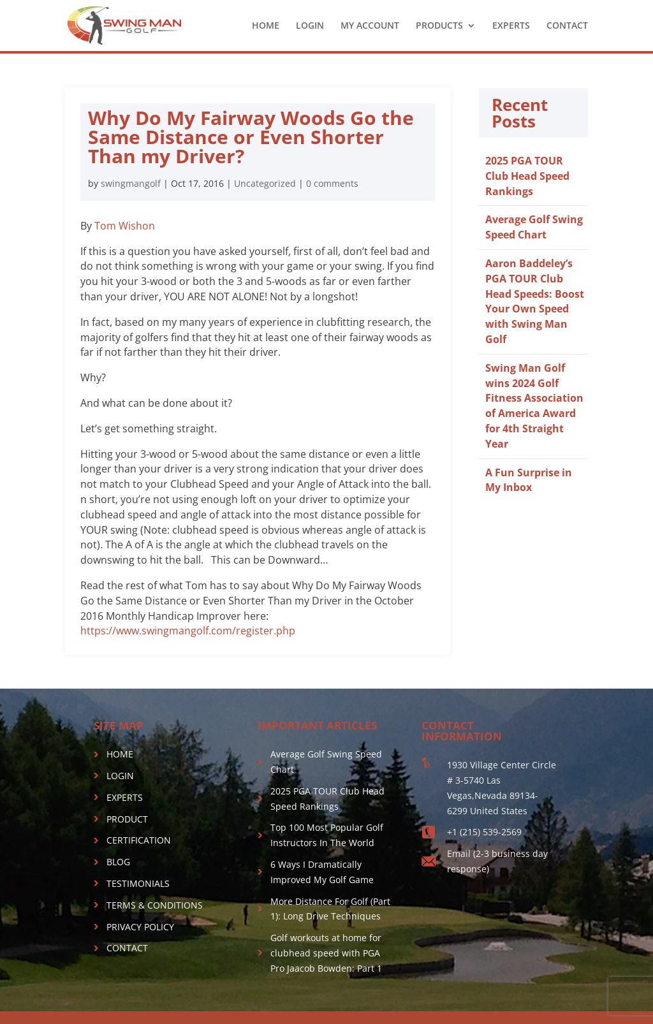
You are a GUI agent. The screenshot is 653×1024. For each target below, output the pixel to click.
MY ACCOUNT (370, 26)
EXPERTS (511, 26)
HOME (265, 26)
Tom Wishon (124, 226)
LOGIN (310, 26)
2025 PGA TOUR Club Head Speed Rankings (527, 176)
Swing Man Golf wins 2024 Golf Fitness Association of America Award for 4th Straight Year (534, 406)
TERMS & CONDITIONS (154, 905)
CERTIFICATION (138, 840)
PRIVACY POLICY (140, 927)
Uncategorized (265, 183)
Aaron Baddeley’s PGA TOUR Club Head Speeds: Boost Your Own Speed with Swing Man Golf (534, 301)
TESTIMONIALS (138, 883)
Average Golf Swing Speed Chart (534, 227)
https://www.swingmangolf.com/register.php (187, 631)
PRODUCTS (439, 26)
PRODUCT (127, 819)
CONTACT (567, 26)
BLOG (118, 862)
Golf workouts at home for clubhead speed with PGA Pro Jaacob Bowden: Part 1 (326, 953)
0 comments (332, 183)
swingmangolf (131, 183)
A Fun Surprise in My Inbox (528, 480)
